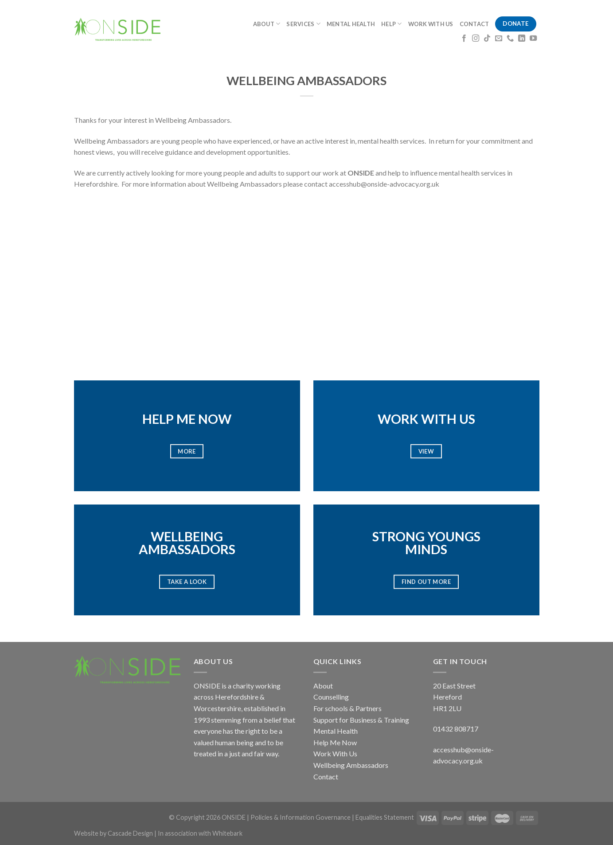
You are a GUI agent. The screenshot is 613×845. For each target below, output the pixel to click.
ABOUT (267, 24)
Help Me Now (335, 742)
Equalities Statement (384, 817)
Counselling (331, 696)
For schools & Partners (347, 708)
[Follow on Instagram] (475, 39)
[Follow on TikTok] (487, 39)
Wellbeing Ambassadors (350, 765)
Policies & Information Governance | (302, 817)
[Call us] (510, 39)
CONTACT (474, 23)
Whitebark (227, 833)
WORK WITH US (430, 23)
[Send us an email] (498, 39)
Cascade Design (131, 833)
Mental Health (335, 731)
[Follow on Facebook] (464, 39)
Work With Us (335, 753)
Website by (91, 833)
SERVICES (303, 24)
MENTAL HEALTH (351, 23)
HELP (391, 24)
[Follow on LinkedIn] (521, 39)
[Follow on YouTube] (533, 39)
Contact (325, 776)
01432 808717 (455, 728)
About (323, 685)
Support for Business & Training (361, 720)
